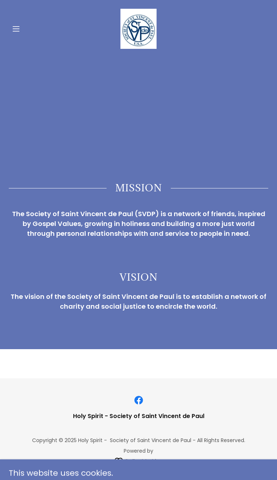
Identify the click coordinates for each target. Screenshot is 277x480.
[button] (28, 29)
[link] (138, 29)
